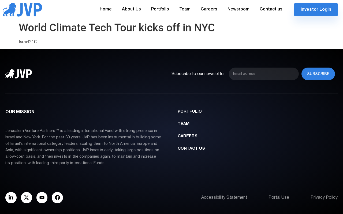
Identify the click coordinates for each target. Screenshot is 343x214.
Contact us (271, 9)
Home (106, 9)
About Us (131, 9)
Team (185, 9)
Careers (209, 9)
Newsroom (238, 9)
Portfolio (160, 9)
